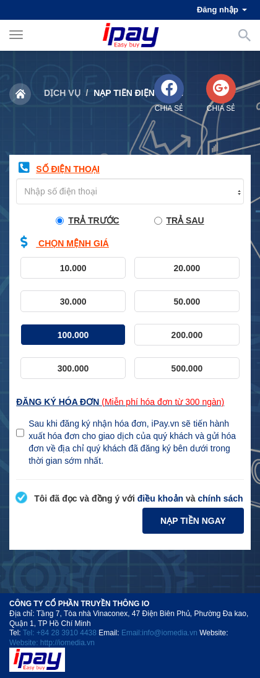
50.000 (203, 304)
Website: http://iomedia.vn (52, 642)
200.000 (203, 338)
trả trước (87, 220)
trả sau (179, 220)
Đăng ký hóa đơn (120, 402)
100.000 (89, 338)
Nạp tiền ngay (193, 521)
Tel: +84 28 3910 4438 (60, 632)
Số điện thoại (58, 168)
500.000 (203, 371)
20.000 (203, 271)
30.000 (90, 304)
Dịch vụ (62, 93)
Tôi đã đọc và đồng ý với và (129, 498)
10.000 (90, 271)
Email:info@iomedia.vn (159, 632)
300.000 (89, 371)
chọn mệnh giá (62, 242)
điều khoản (160, 498)
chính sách (220, 498)
